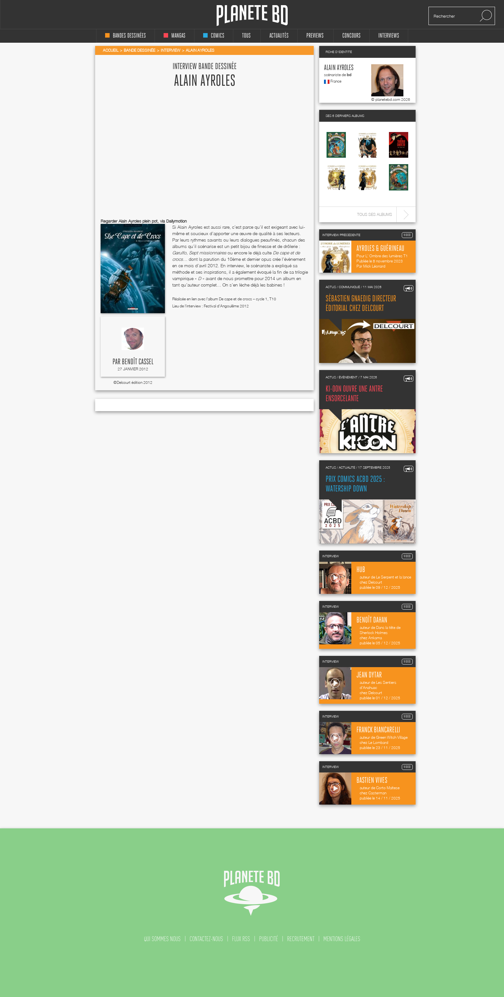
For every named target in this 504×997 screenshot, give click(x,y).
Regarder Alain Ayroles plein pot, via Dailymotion (144, 221)
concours (351, 36)
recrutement (300, 938)
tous (246, 36)
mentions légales (341, 938)
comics (213, 36)
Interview (170, 50)
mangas (174, 36)
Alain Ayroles (339, 68)
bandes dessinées (125, 36)
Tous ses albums (374, 214)
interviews (388, 36)
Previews (315, 36)
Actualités (279, 36)
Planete (252, 15)
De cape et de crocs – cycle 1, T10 (247, 298)
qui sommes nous (162, 938)
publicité (268, 938)
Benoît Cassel (137, 362)
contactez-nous (206, 938)
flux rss (241, 938)
